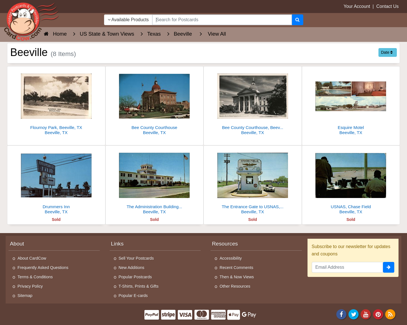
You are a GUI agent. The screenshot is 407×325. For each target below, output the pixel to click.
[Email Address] (347, 267)
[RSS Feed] (390, 314)
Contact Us (387, 6)
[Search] (297, 19)
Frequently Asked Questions (43, 267)
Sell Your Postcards (136, 258)
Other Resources (235, 286)
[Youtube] (366, 314)
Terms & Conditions (35, 277)
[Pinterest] (378, 314)
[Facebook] (341, 314)
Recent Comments (236, 267)
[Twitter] (354, 314)
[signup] (388, 267)
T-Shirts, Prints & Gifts (139, 286)
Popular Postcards (135, 277)
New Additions (131, 267)
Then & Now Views (237, 277)
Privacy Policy (30, 286)
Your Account (357, 6)
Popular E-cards (133, 295)
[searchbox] (222, 19)
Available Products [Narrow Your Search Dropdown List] (128, 19)
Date (387, 52)
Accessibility (231, 258)
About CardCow (32, 258)
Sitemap (25, 295)
